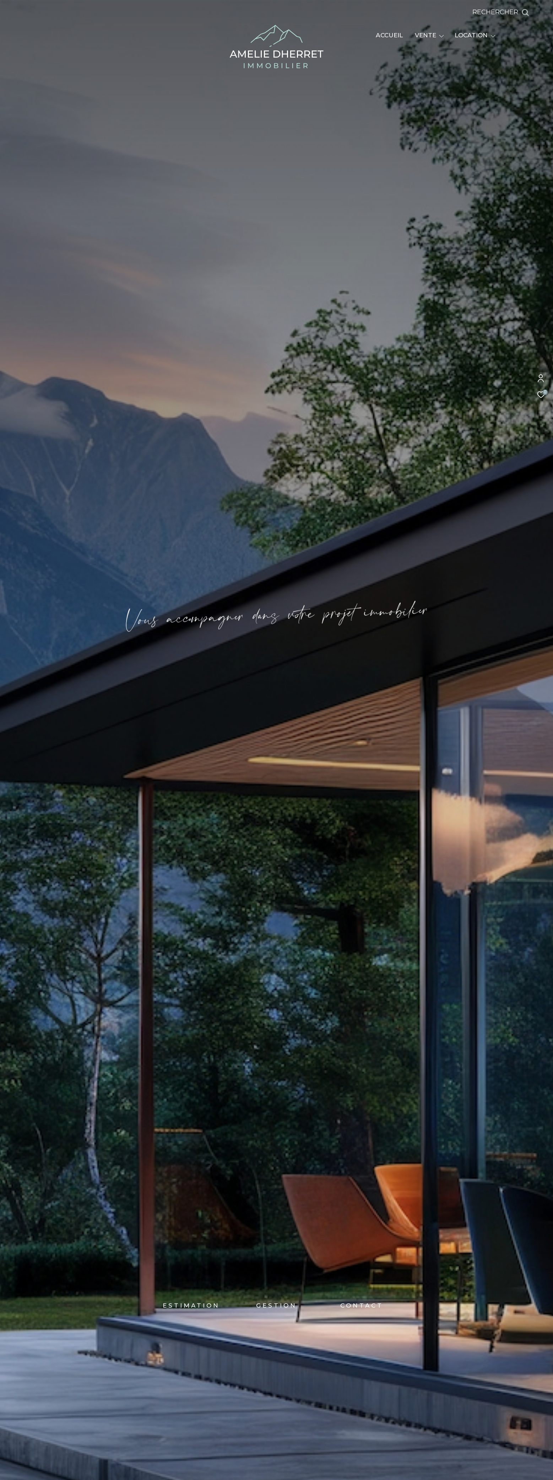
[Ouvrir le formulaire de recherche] (516, 12)
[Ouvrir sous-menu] (442, 36)
